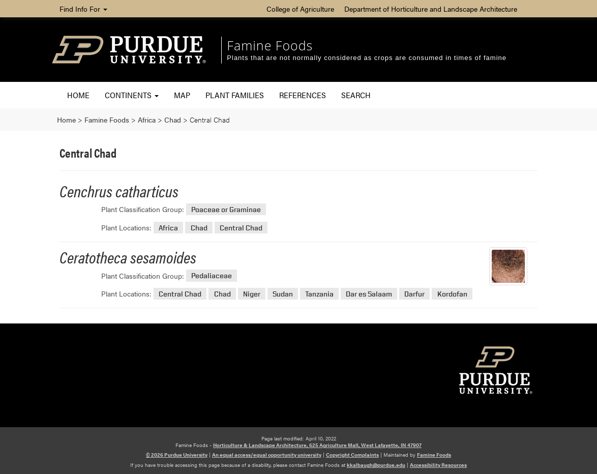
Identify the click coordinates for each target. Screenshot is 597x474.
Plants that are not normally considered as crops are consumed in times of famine (366, 58)
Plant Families (234, 95)
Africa (168, 227)
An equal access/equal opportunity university (266, 454)
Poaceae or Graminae (226, 209)
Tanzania (319, 294)
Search (356, 95)
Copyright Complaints (352, 454)
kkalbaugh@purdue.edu (376, 464)
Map (182, 95)
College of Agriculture (300, 9)
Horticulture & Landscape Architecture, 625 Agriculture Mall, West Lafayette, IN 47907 (317, 445)
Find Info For (83, 9)
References (302, 95)
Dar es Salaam (369, 294)
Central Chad (241, 227)
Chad (199, 227)
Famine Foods (270, 45)
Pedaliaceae (211, 276)
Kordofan (452, 294)
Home (78, 95)
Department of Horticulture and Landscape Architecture (430, 9)
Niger (251, 294)
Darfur (414, 294)
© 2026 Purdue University (176, 454)
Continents (132, 95)
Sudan (283, 294)
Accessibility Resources (438, 464)
